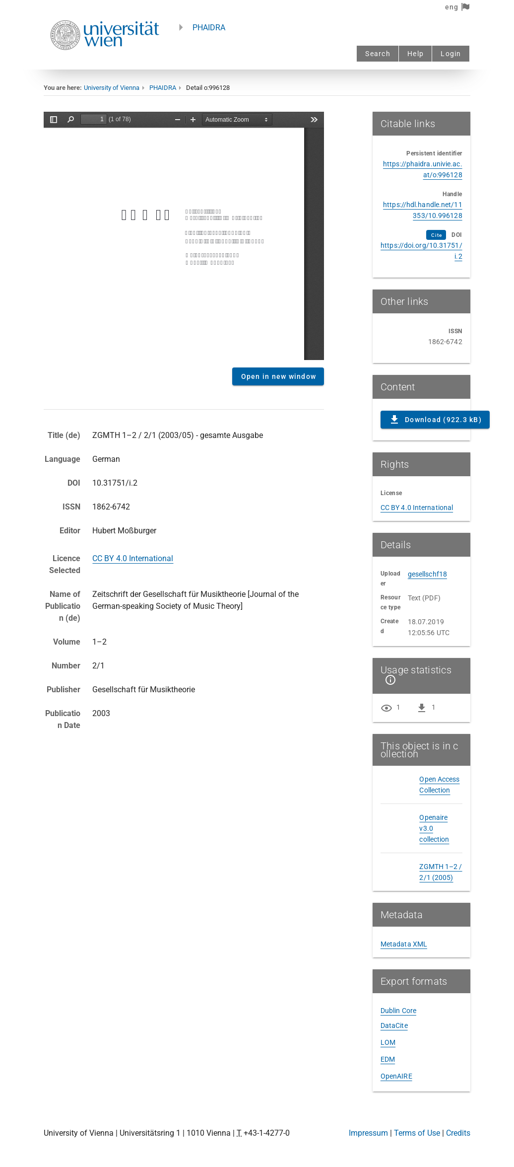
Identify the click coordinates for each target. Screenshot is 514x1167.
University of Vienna (111, 87)
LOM (388, 1042)
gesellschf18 (427, 574)
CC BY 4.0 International (132, 558)
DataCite (394, 1025)
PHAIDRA (209, 27)
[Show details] (388, 680)
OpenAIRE (396, 1076)
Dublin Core (398, 1011)
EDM (388, 1059)
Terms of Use (417, 1133)
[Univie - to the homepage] (105, 63)
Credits (458, 1133)
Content (184, 236)
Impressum (368, 1133)
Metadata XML (404, 944)
